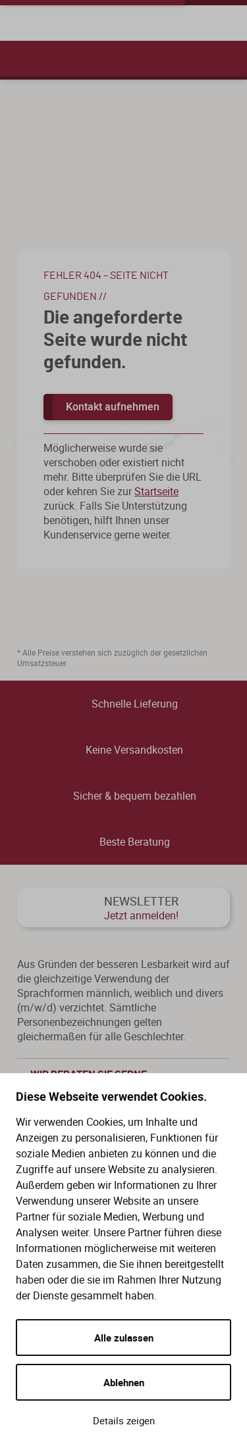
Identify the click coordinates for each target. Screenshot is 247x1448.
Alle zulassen (123, 1337)
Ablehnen (123, 1382)
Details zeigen (124, 1420)
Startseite (156, 491)
